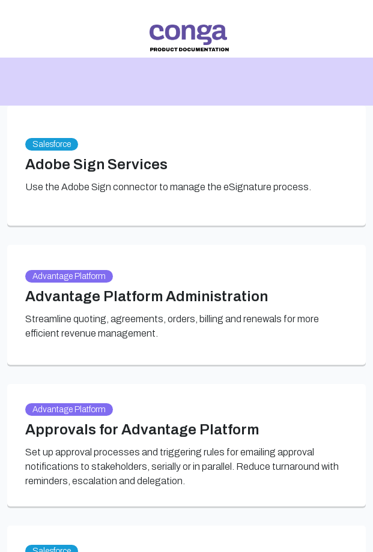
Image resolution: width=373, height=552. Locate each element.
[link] (189, 38)
